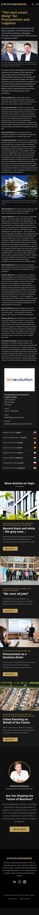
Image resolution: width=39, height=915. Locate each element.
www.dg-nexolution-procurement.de (18, 424)
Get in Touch (19, 829)
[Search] (33, 4)
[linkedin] (24, 881)
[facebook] (14, 881)
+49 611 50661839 (11, 411)
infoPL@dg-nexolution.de (14, 417)
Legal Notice (13, 899)
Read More (10, 549)
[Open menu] (36, 4)
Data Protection (25, 899)
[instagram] (19, 881)
